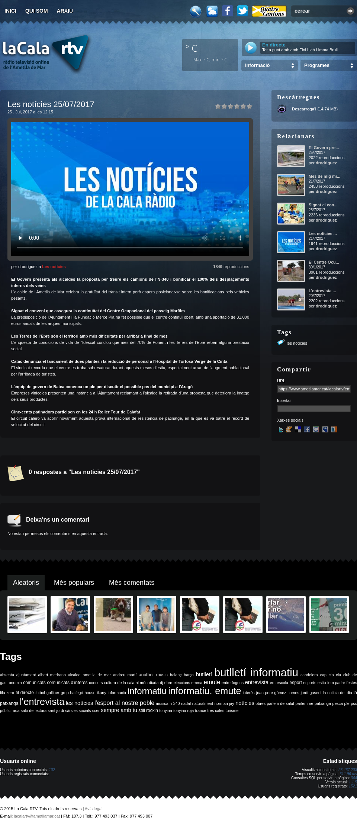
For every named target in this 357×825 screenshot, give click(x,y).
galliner (52, 692)
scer (96, 710)
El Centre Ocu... (324, 262)
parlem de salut (280, 703)
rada (15, 710)
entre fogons (233, 682)
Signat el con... (323, 205)
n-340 (175, 703)
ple (347, 703)
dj (161, 682)
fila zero (7, 692)
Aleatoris (26, 582)
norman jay (224, 703)
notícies (244, 703)
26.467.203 (347, 770)
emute (212, 682)
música (162, 703)
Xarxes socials (290, 420)
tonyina (165, 710)
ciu (338, 675)
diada (153, 682)
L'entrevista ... (322, 291)
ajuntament (26, 675)
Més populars (74, 582)
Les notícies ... (323, 233)
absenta (7, 675)
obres (260, 703)
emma (197, 682)
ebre (168, 682)
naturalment (202, 703)
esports (309, 682)
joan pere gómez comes (277, 692)
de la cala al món (133, 682)
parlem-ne (304, 703)
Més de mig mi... (324, 176)
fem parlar (336, 682)
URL (281, 380)
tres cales (215, 710)
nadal (186, 703)
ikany (101, 692)
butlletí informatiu (256, 672)
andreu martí (124, 675)
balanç (175, 675)
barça (189, 675)
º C (191, 48)
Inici (10, 11)
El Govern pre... (324, 147)
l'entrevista (42, 701)
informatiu (147, 691)
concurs (96, 682)
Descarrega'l (304, 109)
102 (52, 770)
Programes (316, 65)
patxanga (323, 703)
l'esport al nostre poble (124, 703)
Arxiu (65, 11)
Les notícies (54, 266)
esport (295, 682)
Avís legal (94, 808)
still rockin (148, 710)
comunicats (34, 682)
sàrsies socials (78, 710)
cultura (110, 682)
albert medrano (52, 675)
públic (5, 710)
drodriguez (326, 163)
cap (323, 675)
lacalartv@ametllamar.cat (37, 816)
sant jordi (56, 710)
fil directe (25, 692)
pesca (337, 703)
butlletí (204, 674)
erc (273, 682)
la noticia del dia (337, 692)
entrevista (257, 682)
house (90, 692)
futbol (40, 692)
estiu (322, 682)
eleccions (182, 682)
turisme (231, 710)
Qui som (36, 11)
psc (354, 703)
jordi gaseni (311, 692)
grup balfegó (72, 692)
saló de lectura (33, 710)
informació (117, 692)
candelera (309, 675)
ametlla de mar (97, 675)
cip (331, 675)
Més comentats (131, 582)
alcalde (74, 675)
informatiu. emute (204, 691)
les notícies (297, 343)
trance (200, 710)
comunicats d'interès (67, 682)
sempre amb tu (119, 710)
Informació (257, 65)
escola (282, 682)
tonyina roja (183, 710)
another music (153, 674)
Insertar (284, 400)
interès (249, 692)
